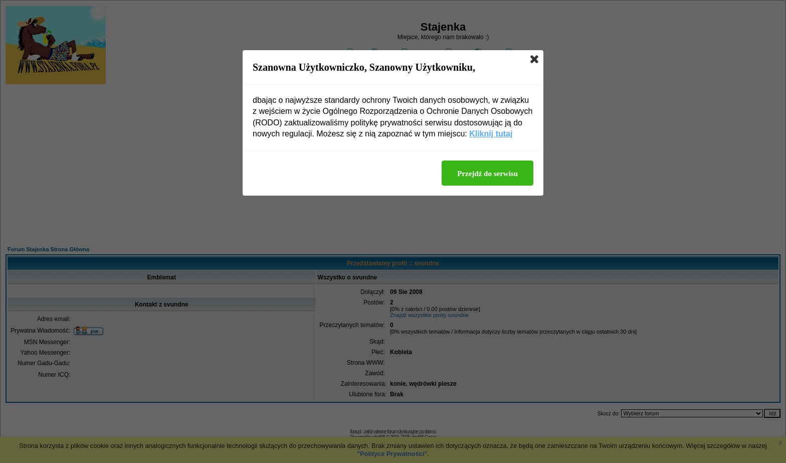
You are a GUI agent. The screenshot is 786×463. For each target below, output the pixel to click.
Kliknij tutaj (490, 133)
